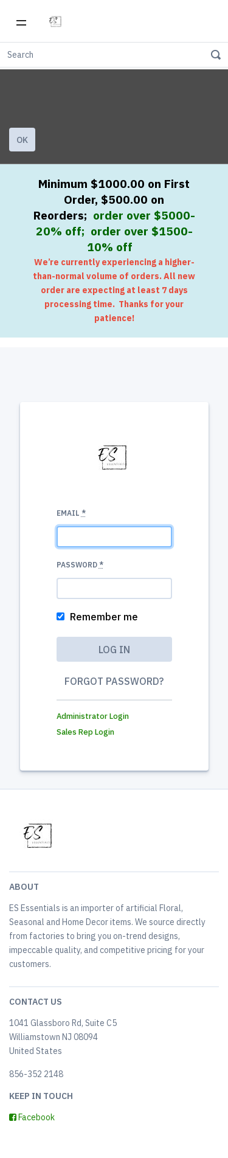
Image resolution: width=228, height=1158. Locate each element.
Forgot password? (114, 681)
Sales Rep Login (85, 732)
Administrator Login (93, 716)
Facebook (32, 1117)
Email (71, 513)
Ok (22, 139)
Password (80, 564)
